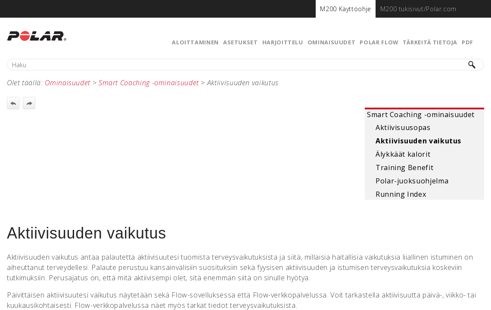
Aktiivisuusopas (403, 127)
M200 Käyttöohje (345, 9)
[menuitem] (346, 9)
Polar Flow (379, 42)
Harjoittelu (282, 42)
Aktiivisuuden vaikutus (418, 141)
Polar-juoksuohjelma (412, 181)
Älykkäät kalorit (403, 154)
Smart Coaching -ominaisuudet (421, 114)
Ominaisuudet (332, 42)
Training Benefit (404, 167)
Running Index (401, 194)
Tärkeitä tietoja (430, 42)
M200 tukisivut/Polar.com (418, 9)
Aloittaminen (195, 42)
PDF (467, 42)
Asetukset (240, 42)
